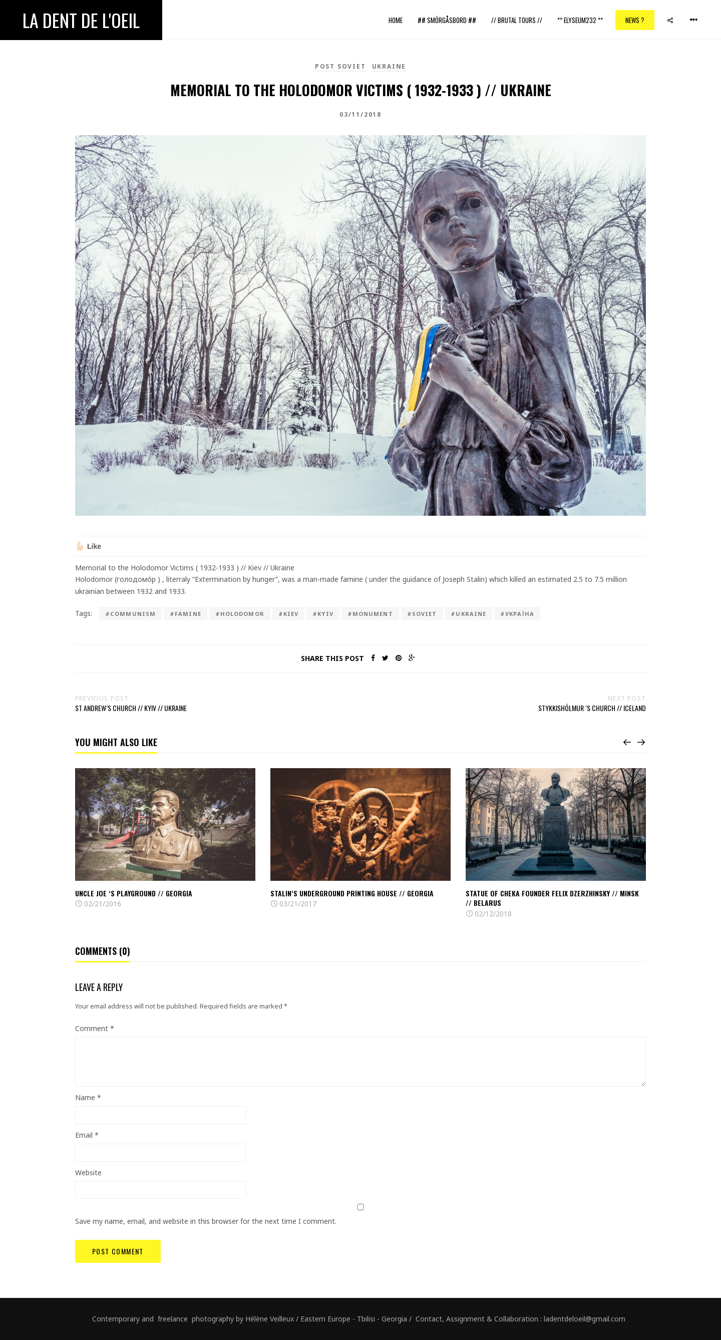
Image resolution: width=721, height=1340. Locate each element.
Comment (94, 1028)
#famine (185, 613)
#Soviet (422, 613)
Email (87, 1135)
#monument (370, 613)
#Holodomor (239, 613)
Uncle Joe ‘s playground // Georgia (133, 893)
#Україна (517, 613)
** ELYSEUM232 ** (580, 20)
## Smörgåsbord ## (447, 20)
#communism (130, 613)
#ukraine (468, 613)
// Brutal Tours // (516, 20)
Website (88, 1172)
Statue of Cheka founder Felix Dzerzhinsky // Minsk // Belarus (552, 898)
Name (88, 1097)
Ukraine (389, 66)
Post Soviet (340, 66)
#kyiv (322, 613)
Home (396, 20)
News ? (634, 20)
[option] (165, 839)
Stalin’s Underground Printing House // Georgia (352, 893)
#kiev (288, 613)
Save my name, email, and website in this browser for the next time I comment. (205, 1221)
